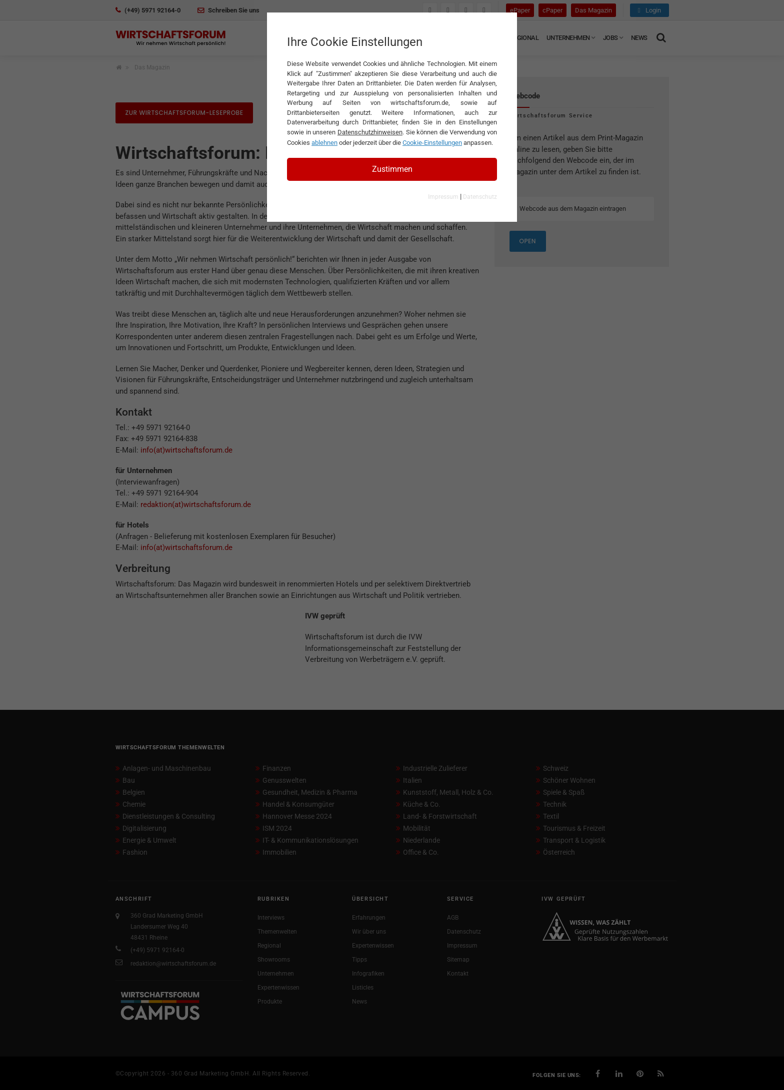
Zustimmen (392, 169)
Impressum (443, 196)
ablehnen (325, 142)
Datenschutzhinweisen (370, 132)
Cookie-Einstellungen (432, 142)
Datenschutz (480, 196)
